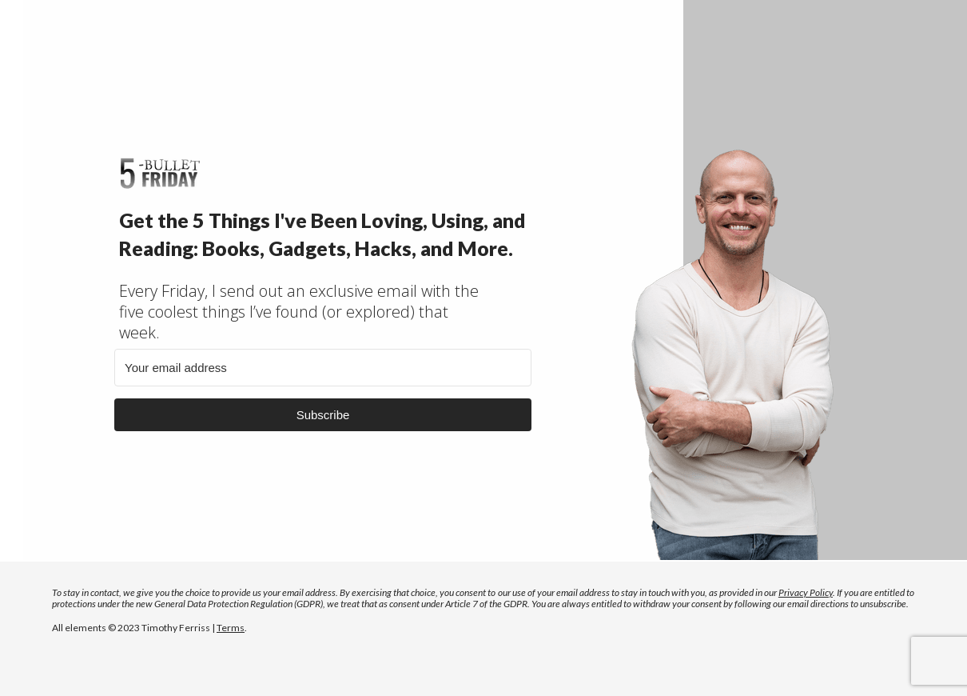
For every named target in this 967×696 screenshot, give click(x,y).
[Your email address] (322, 367)
